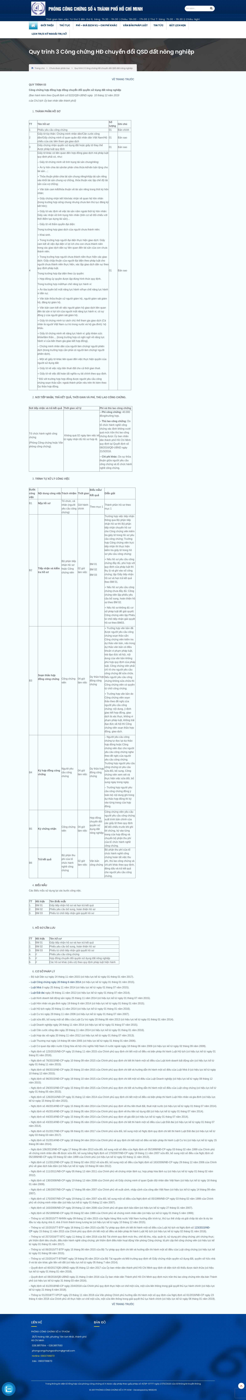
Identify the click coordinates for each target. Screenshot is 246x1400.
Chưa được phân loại (59, 68)
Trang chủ (33, 25)
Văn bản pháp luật (135, 25)
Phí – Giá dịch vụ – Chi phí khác (96, 25)
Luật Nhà (36, 987)
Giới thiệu (47, 25)
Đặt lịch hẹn (177, 25)
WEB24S (152, 1389)
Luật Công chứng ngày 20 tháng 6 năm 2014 (56, 982)
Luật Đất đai (37, 992)
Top (241, 1386)
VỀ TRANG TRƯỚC (123, 79)
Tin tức (158, 25)
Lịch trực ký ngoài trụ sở (49, 33)
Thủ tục (64, 25)
